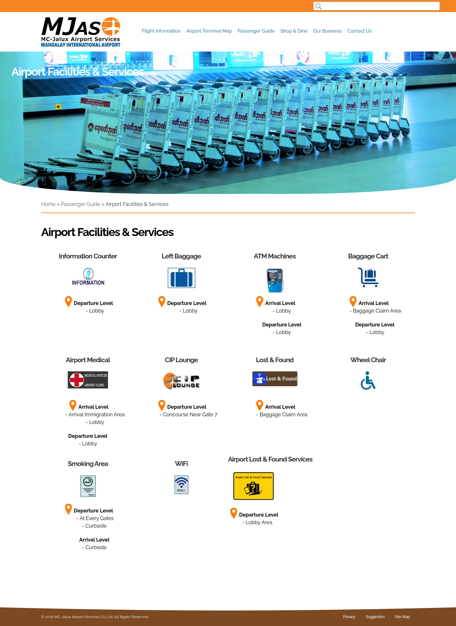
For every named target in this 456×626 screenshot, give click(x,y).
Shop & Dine (294, 31)
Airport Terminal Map (209, 31)
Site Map (402, 617)
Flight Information (161, 31)
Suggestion (375, 617)
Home (48, 204)
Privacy (349, 617)
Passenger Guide (256, 31)
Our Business (327, 31)
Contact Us (359, 31)
